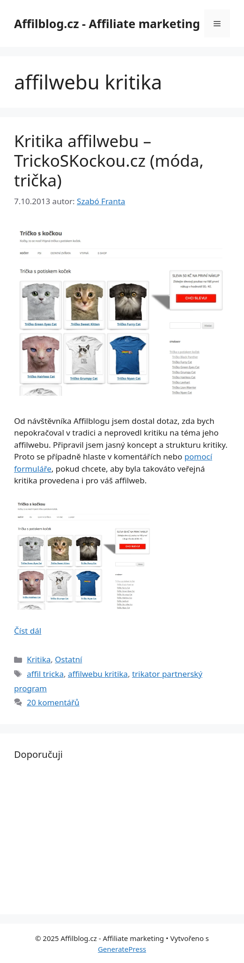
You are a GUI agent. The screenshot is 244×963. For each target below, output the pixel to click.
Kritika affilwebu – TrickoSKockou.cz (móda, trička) (109, 160)
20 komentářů (53, 702)
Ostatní (68, 659)
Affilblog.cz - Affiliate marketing (107, 23)
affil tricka (45, 673)
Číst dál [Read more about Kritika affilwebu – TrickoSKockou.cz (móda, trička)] (27, 630)
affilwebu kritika (98, 673)
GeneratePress (122, 949)
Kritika (39, 659)
